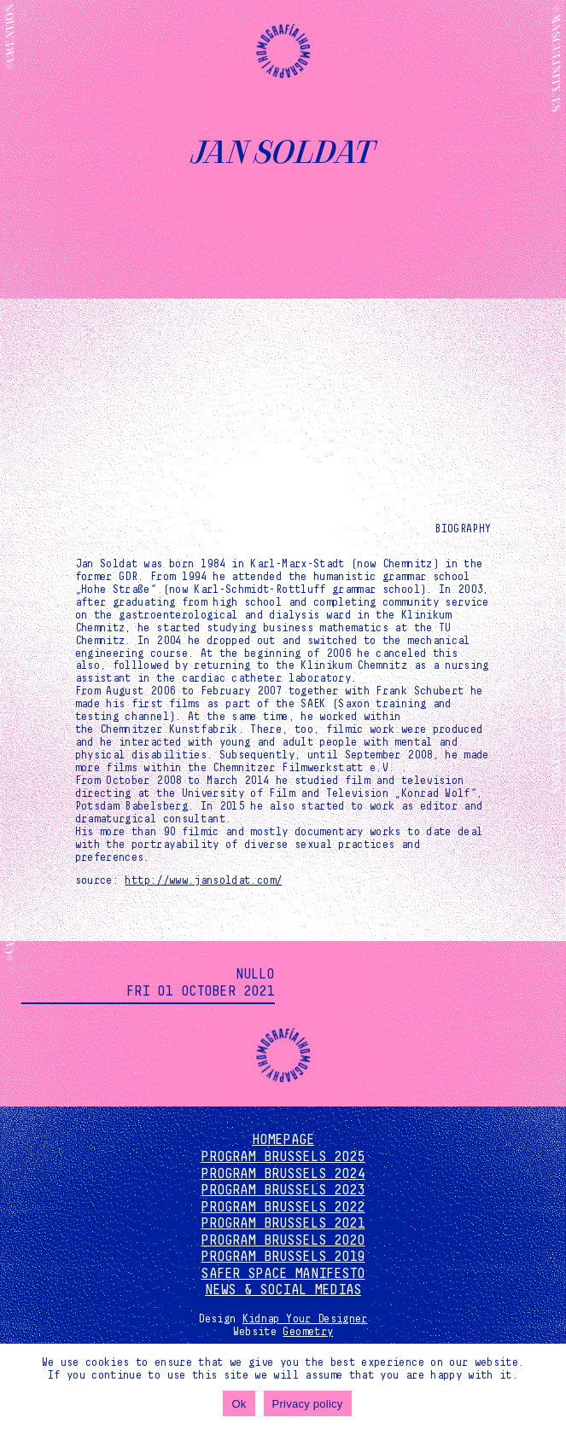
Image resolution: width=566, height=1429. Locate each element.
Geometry (308, 1332)
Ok (238, 1403)
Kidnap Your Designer (305, 1319)
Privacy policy (307, 1403)
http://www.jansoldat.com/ (203, 880)
